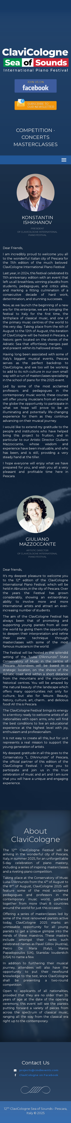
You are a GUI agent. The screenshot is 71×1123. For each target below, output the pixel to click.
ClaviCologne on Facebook (38, 1075)
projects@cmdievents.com (38, 1070)
